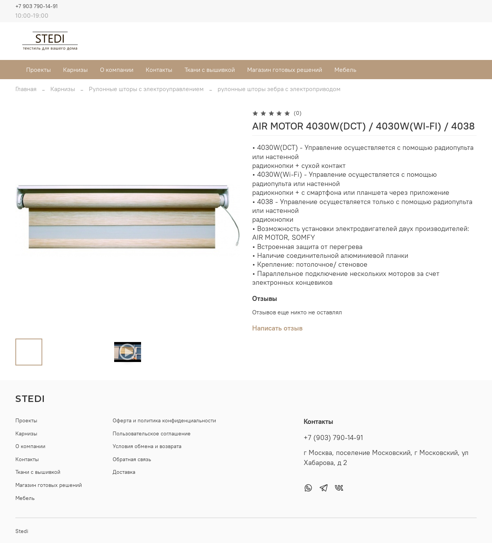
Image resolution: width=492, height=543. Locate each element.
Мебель (345, 69)
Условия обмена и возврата (147, 446)
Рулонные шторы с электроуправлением (146, 89)
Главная (26, 89)
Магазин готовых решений (284, 69)
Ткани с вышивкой (209, 69)
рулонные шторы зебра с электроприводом (279, 89)
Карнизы (75, 69)
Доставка (124, 471)
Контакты (159, 69)
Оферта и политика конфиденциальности (164, 420)
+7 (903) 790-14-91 (333, 437)
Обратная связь (132, 459)
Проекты (38, 69)
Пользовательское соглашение (152, 433)
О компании (116, 69)
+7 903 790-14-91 (36, 6)
